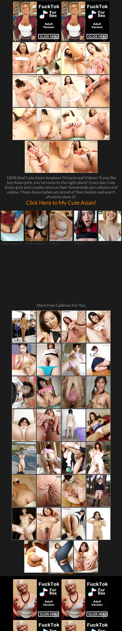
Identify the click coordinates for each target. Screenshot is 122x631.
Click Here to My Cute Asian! (61, 202)
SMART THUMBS (66, 528)
